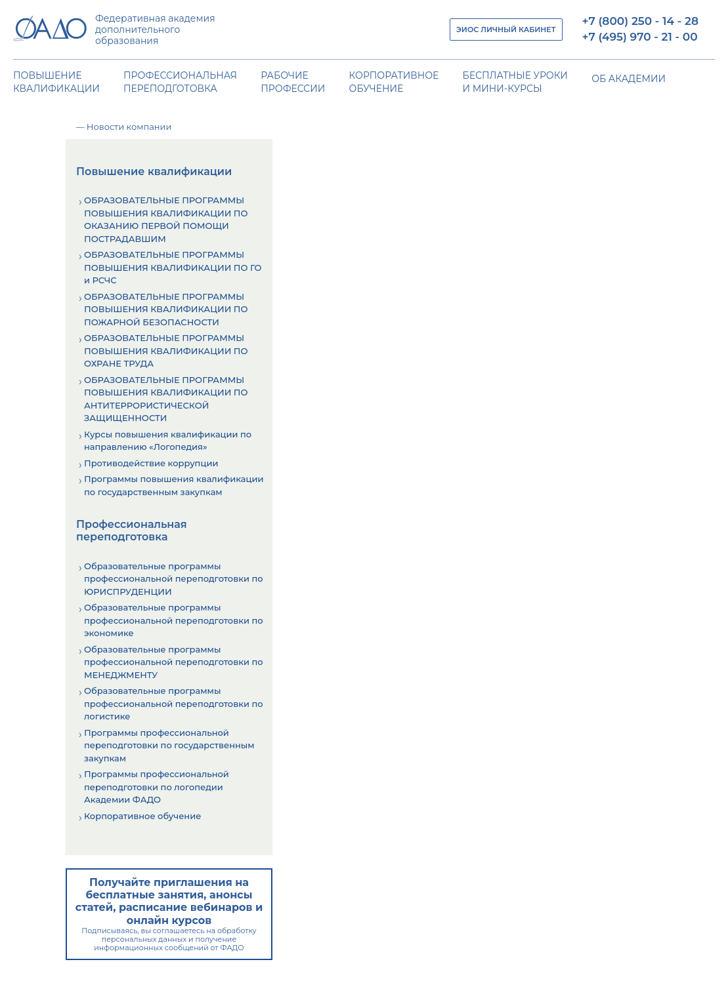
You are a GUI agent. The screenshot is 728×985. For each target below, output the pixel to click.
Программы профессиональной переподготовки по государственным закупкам (169, 745)
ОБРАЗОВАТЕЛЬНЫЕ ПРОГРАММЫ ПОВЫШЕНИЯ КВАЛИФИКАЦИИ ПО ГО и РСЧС (172, 267)
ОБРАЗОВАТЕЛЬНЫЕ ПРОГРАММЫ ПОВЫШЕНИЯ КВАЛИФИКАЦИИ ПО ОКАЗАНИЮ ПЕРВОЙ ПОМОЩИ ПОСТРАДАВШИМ (166, 219)
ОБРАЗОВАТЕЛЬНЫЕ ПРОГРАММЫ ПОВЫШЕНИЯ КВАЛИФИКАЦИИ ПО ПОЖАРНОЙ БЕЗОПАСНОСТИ (166, 309)
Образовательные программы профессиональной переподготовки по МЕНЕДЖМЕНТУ (173, 662)
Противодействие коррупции (151, 463)
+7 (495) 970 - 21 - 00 (640, 36)
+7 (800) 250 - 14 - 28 (640, 21)
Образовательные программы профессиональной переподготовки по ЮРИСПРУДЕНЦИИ (173, 579)
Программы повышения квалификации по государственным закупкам (173, 485)
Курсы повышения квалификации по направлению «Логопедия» (167, 440)
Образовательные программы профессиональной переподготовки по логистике (173, 703)
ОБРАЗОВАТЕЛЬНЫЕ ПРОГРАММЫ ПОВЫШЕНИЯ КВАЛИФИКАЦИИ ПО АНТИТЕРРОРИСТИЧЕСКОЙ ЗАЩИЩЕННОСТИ (166, 399)
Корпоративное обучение (142, 816)
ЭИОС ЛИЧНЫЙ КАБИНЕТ (505, 29)
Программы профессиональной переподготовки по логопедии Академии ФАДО (156, 787)
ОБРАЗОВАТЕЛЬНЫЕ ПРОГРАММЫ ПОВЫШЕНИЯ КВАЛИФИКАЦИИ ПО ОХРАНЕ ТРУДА (166, 350)
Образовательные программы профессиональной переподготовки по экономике (173, 620)
